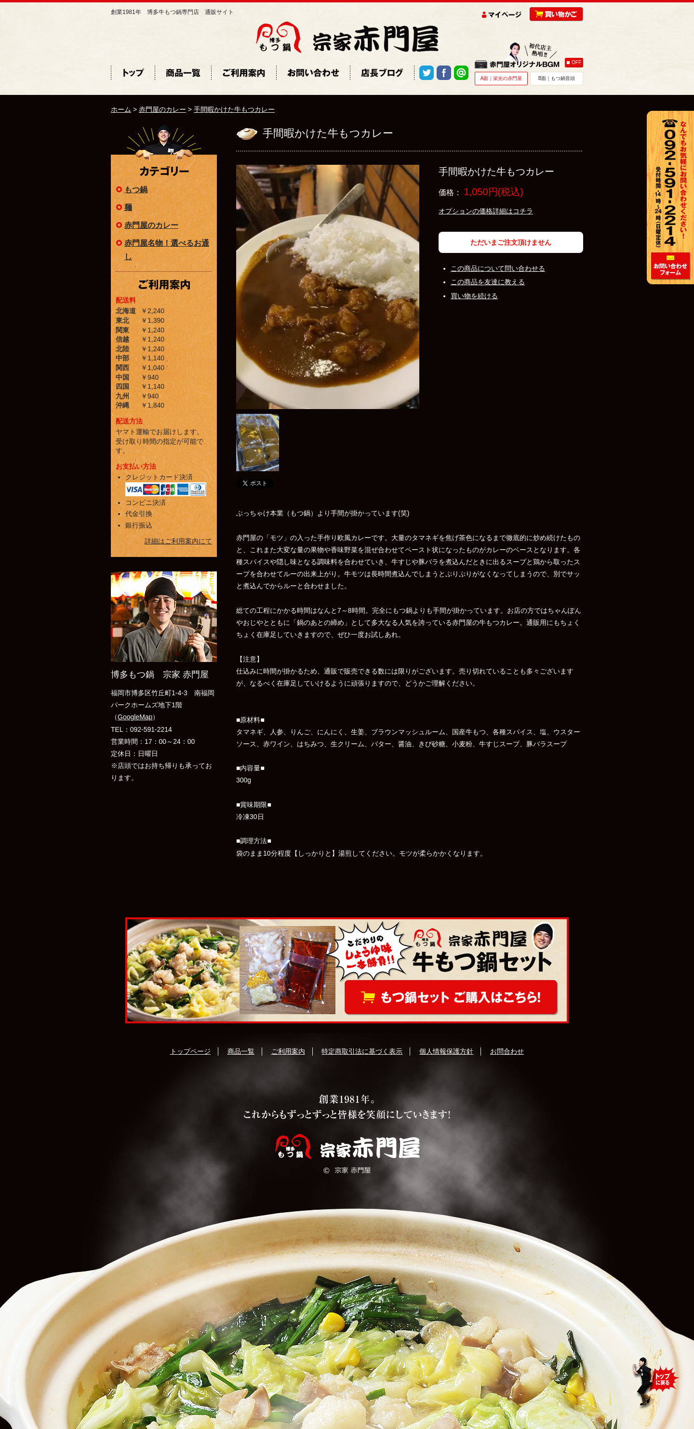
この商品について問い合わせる (498, 268)
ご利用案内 (288, 1051)
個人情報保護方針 (446, 1051)
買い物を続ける (474, 296)
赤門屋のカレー (162, 109)
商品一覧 (240, 1051)
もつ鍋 (135, 189)
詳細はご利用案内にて (178, 541)
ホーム (121, 109)
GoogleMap (135, 717)
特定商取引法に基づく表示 (361, 1051)
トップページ (190, 1051)
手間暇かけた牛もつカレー (234, 109)
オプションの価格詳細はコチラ (486, 211)
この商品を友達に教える (488, 282)
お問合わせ (507, 1051)
